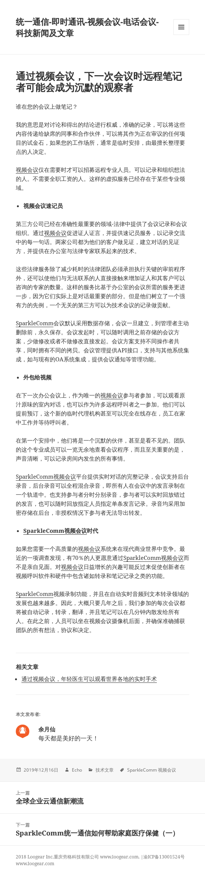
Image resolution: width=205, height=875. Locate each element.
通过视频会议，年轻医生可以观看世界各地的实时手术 (89, 678)
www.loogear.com (35, 863)
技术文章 (105, 770)
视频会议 (27, 169)
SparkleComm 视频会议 (151, 770)
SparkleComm (34, 323)
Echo (77, 770)
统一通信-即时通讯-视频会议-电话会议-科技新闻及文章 (87, 27)
